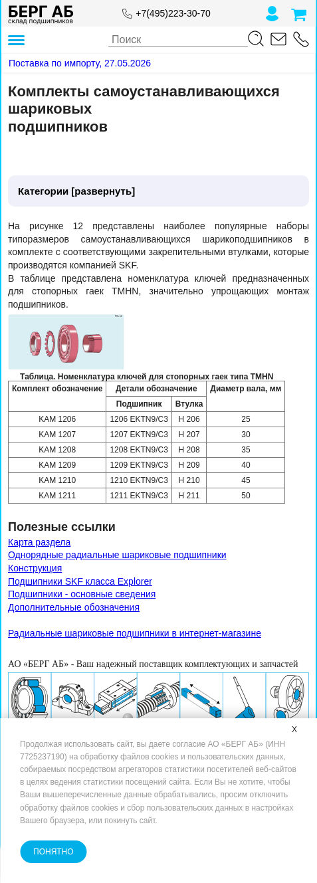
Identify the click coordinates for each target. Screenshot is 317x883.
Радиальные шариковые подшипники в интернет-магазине (134, 633)
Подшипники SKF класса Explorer (80, 581)
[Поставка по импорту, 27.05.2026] (79, 63)
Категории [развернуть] (76, 191)
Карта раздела (39, 542)
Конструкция (35, 568)
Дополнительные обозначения (74, 607)
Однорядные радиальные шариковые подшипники (117, 554)
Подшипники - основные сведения (82, 594)
